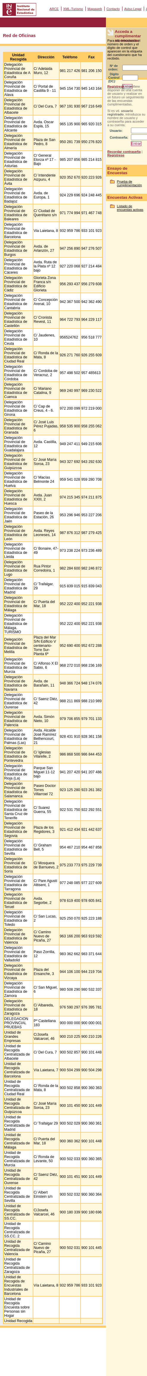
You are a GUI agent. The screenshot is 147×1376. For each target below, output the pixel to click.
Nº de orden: (113, 67)
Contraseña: (119, 137)
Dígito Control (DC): (114, 77)
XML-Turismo (73, 9)
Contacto (113, 9)
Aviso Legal (132, 9)
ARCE (54, 9)
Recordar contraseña (124, 151)
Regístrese (115, 86)
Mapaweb (94, 9)
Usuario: (116, 130)
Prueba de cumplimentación (129, 183)
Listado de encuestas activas (130, 207)
